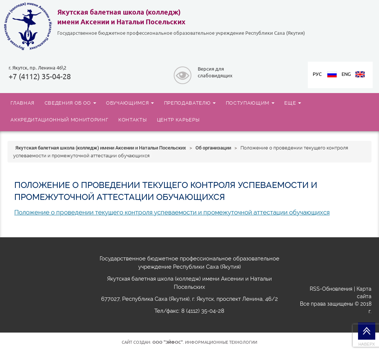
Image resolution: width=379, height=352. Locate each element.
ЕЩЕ (292, 103)
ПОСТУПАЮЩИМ (250, 103)
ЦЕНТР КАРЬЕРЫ (178, 120)
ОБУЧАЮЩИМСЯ (130, 103)
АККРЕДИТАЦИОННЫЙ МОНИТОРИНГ (59, 120)
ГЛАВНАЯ (22, 103)
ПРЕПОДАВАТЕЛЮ (190, 103)
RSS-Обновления (331, 289)
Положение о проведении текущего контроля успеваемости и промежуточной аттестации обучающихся (172, 212)
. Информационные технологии (204, 342)
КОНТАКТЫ (132, 120)
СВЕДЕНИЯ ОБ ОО (70, 103)
